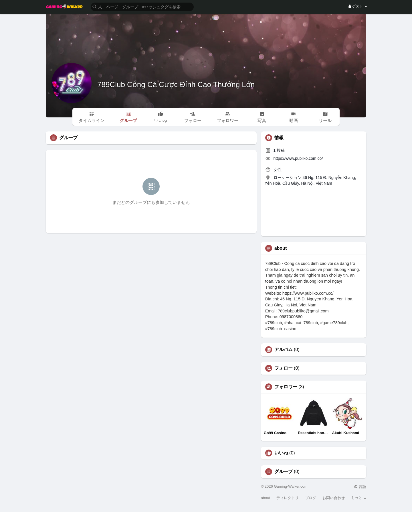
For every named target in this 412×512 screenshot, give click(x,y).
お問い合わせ (333, 498)
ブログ (310, 498)
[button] (142, 6)
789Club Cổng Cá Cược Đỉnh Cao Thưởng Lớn (176, 84)
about (265, 498)
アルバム (283, 349)
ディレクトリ (287, 498)
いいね (281, 453)
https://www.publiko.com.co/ (298, 158)
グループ (283, 471)
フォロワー (285, 387)
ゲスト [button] (357, 6)
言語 (360, 487)
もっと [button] (358, 497)
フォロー (283, 368)
